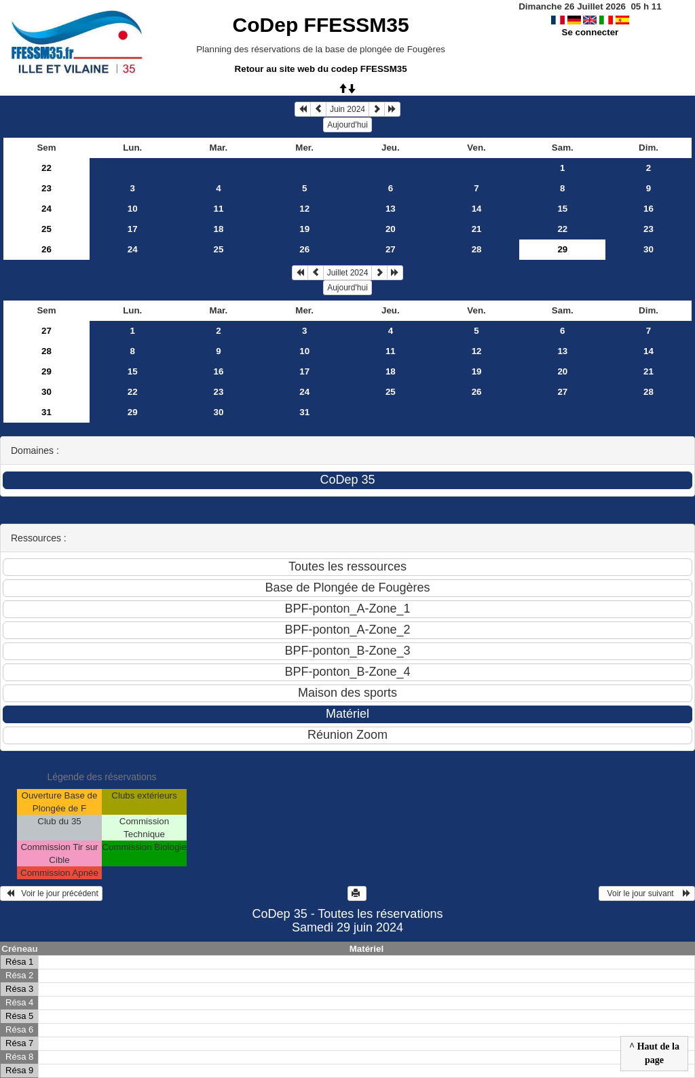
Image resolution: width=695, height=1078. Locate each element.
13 (391, 209)
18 (219, 229)
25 (46, 229)
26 (46, 249)
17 (133, 229)
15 (562, 209)
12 (304, 209)
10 (133, 209)
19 (304, 229)
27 (391, 249)
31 (46, 412)
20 (391, 229)
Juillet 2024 (348, 272)
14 (477, 209)
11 (219, 209)
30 (648, 249)
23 (46, 188)
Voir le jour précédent (51, 893)
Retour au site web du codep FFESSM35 (321, 69)
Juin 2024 (347, 109)
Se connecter (590, 32)
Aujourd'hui (347, 125)
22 (46, 168)
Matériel (366, 949)
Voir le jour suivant (647, 893)
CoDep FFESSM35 (321, 25)
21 (477, 229)
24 (46, 209)
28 (477, 249)
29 (46, 371)
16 (648, 209)
